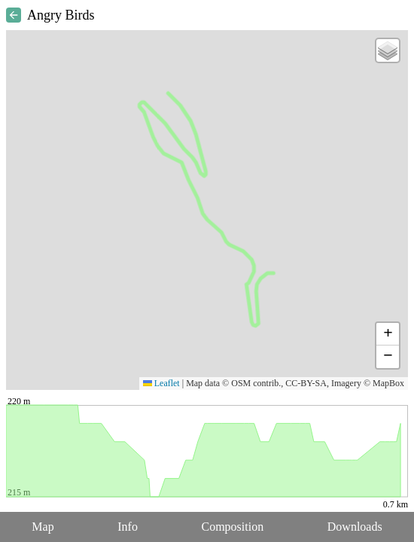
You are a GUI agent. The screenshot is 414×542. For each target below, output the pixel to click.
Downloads (354, 526)
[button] (387, 50)
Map (42, 526)
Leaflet (161, 383)
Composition (233, 526)
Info (127, 526)
